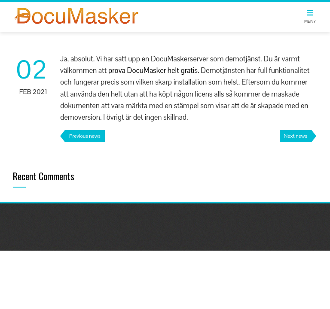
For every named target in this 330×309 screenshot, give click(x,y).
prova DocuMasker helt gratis (153, 70)
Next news (295, 136)
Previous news (85, 136)
